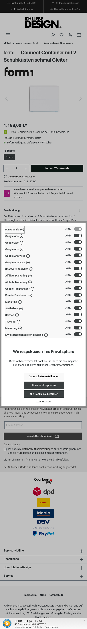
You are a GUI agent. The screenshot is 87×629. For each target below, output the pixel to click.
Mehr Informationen (62, 364)
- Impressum (44, 401)
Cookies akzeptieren (44, 385)
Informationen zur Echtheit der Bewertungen (36, 627)
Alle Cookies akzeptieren (43, 394)
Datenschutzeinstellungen (44, 376)
